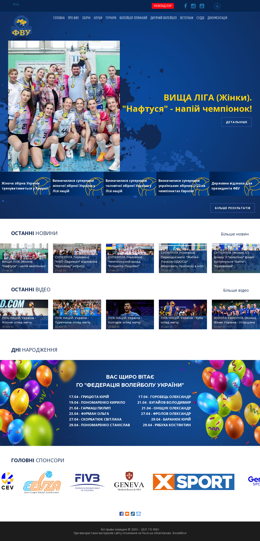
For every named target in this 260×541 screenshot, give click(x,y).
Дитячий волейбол (164, 18)
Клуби (98, 18)
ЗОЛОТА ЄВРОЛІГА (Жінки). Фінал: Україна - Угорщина (235, 320)
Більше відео (236, 290)
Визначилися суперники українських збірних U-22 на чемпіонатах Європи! (181, 186)
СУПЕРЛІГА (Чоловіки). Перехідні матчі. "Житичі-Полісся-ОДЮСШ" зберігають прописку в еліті (182, 259)
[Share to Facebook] (121, 514)
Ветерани (186, 18)
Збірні (86, 18)
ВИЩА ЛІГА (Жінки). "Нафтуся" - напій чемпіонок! (187, 102)
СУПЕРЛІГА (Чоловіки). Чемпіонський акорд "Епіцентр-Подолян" (125, 261)
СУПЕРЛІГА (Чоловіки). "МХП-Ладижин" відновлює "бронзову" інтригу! (76, 261)
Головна (59, 18)
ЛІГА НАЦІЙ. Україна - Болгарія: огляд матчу (125, 320)
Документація (217, 18)
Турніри (111, 18)
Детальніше (236, 122)
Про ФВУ (73, 18)
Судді (200, 18)
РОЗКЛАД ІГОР (163, 6)
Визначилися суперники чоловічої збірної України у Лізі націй (128, 186)
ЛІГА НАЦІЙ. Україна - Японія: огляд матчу (19, 320)
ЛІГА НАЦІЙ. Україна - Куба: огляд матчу (182, 320)
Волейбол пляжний (133, 18)
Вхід (16, 4)
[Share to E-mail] (127, 514)
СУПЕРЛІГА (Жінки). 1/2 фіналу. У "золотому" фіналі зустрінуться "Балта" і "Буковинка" (234, 259)
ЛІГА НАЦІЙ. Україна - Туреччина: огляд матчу (73, 320)
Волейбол (179, 533)
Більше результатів (232, 208)
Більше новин (235, 234)
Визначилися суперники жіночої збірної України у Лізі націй (74, 186)
